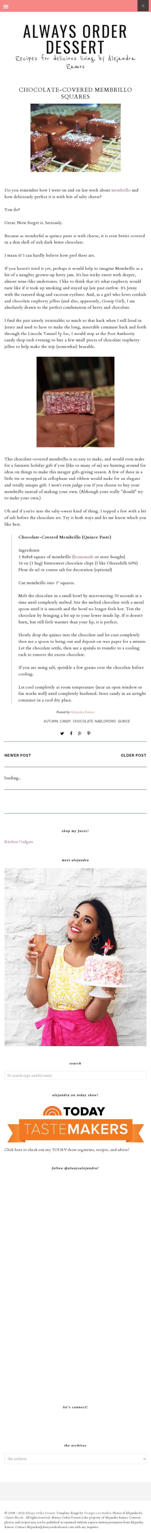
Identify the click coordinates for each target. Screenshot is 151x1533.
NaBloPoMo (105, 721)
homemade (84, 557)
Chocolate (83, 721)
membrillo (121, 190)
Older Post (133, 755)
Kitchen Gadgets (19, 841)
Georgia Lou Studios (97, 1513)
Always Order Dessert (75, 38)
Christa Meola (14, 1518)
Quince (124, 721)
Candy (65, 721)
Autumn (51, 721)
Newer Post (18, 755)
